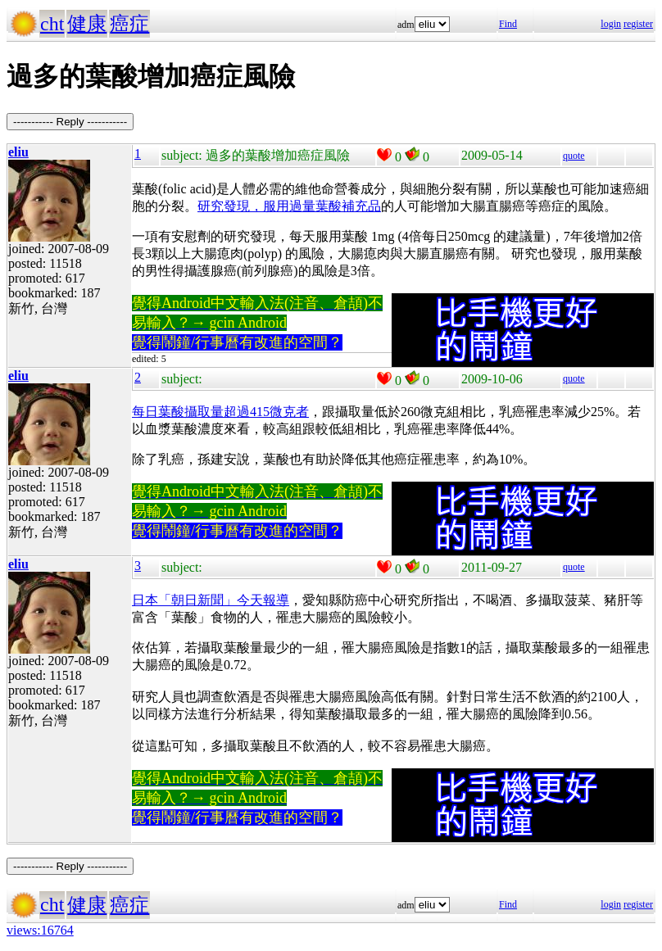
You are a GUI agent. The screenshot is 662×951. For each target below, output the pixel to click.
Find (508, 23)
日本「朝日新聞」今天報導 (210, 600)
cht (52, 23)
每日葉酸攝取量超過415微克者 (220, 412)
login (611, 23)
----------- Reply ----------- (70, 121)
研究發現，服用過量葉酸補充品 (289, 206)
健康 (87, 23)
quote (574, 155)
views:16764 (40, 930)
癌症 (129, 23)
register (638, 23)
